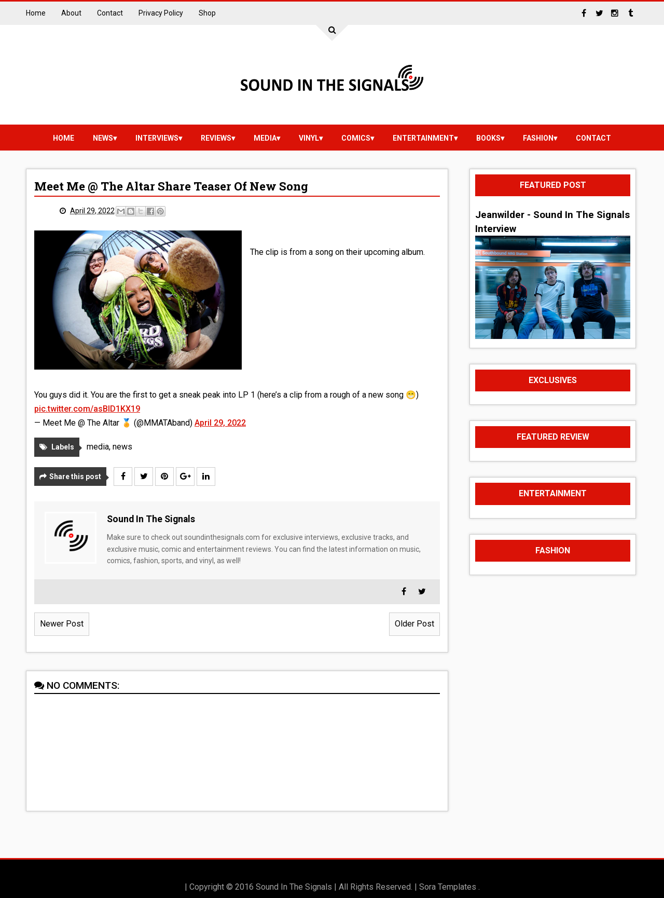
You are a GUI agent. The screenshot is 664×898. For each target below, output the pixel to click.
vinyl (309, 138)
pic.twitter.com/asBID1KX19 (87, 409)
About (71, 13)
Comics (355, 138)
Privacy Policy (161, 13)
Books (488, 138)
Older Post (414, 624)
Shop (207, 13)
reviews (216, 138)
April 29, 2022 (220, 423)
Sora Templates (447, 887)
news (103, 138)
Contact (110, 13)
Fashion (538, 138)
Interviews (156, 138)
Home (36, 13)
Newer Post (62, 624)
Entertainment (423, 138)
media (265, 138)
